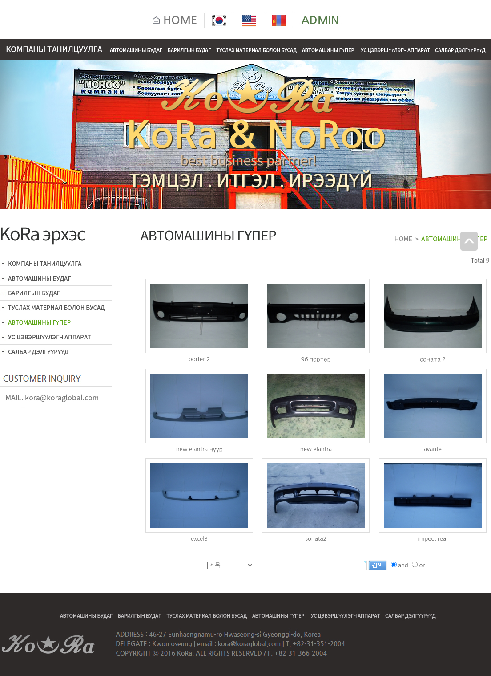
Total (477, 261)
